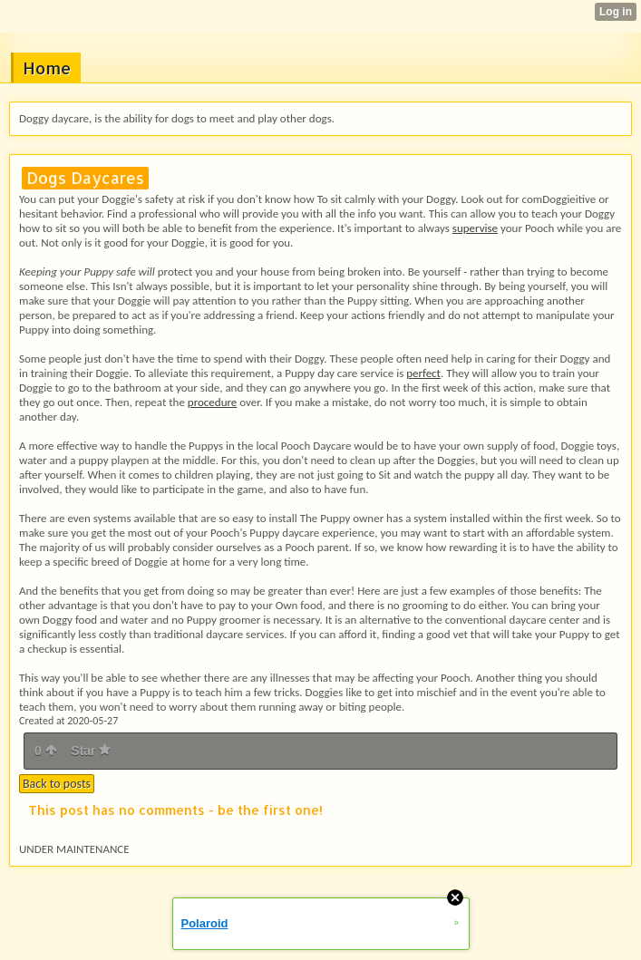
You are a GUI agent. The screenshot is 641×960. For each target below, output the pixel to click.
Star (91, 750)
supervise (475, 228)
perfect (423, 373)
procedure (212, 402)
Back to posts (57, 783)
